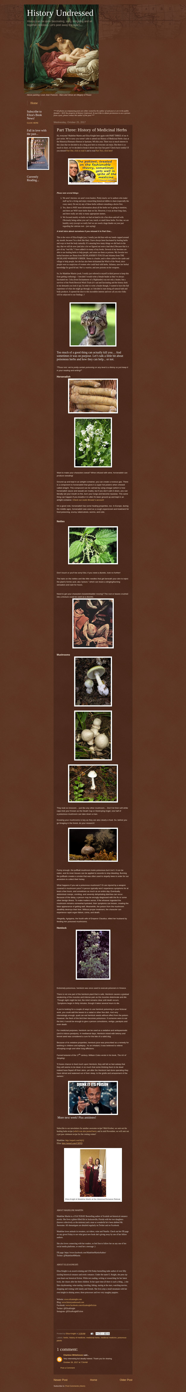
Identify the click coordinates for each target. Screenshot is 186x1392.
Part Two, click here (104, 151)
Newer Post (60, 1379)
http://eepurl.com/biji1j (74, 1140)
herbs (65, 1337)
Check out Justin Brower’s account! (88, 500)
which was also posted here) (85, 1131)
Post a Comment (67, 1368)
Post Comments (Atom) (75, 1386)
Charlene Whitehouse (73, 1355)
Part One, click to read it (76, 151)
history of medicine (77, 1337)
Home (34, 103)
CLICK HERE (32, 123)
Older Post (126, 1379)
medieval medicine (109, 1337)
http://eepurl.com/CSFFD (72, 1143)
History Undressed (60, 13)
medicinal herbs (93, 1337)
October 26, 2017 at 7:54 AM (75, 1362)
